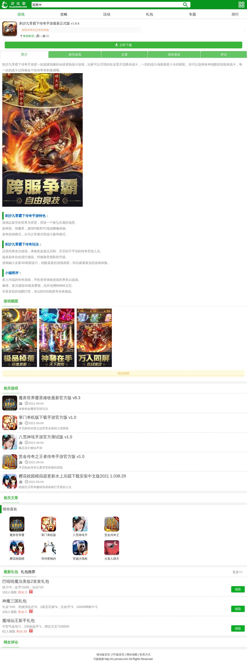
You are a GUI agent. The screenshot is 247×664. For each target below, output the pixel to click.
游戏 (21, 14)
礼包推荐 (28, 572)
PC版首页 (118, 654)
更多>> (237, 572)
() (47, 36)
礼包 (149, 14)
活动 (106, 14)
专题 (192, 14)
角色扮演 (28, 36)
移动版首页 (103, 654)
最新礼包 (11, 572)
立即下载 (125, 45)
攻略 (63, 14)
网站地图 (132, 654)
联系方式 (145, 654)
